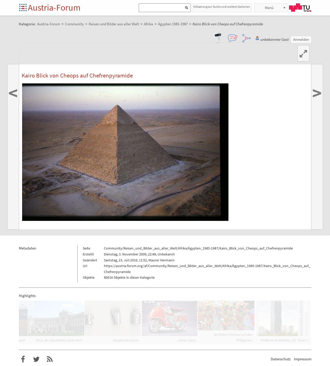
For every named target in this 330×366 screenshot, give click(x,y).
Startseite (23, 7)
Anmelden (301, 39)
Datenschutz (281, 358)
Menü (269, 7)
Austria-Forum (54, 7)
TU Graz (300, 7)
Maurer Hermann (161, 260)
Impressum (302, 358)
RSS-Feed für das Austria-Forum (50, 359)
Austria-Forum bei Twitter (36, 359)
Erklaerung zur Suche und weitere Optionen (221, 7)
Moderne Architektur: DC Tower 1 (285, 340)
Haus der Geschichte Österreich (59, 340)
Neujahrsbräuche (126, 340)
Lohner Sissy (186, 340)
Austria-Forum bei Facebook (23, 359)
